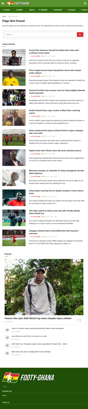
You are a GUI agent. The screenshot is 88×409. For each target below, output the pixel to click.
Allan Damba (36, 56)
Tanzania (57, 10)
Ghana (6, 10)
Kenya (31, 10)
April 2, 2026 (46, 116)
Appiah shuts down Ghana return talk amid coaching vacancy (55, 151)
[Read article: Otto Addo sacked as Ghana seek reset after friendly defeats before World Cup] (14, 218)
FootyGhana (35, 116)
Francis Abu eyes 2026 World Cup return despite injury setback (38, 318)
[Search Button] (85, 3)
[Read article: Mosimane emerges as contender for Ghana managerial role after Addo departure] (14, 177)
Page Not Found (13, 16)
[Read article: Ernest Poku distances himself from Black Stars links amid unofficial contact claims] (14, 57)
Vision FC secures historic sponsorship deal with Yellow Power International (38, 328)
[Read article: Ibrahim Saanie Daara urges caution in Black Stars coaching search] (14, 117)
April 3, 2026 (46, 56)
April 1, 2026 (46, 154)
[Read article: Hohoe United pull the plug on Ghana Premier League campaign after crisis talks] (14, 137)
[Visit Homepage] (44, 3)
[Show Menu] (3, 3)
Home (4, 16)
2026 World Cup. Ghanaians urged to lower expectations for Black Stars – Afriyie (39, 344)
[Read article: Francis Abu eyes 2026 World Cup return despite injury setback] (44, 287)
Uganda (70, 10)
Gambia (18, 10)
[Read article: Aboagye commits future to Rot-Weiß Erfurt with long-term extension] (14, 238)
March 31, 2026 (47, 176)
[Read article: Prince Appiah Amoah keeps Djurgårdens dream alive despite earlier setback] (14, 77)
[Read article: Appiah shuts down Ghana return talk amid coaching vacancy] (14, 157)
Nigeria (43, 10)
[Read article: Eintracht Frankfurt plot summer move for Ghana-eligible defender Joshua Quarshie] (14, 97)
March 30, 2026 (47, 236)
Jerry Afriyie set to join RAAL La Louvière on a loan (29, 336)
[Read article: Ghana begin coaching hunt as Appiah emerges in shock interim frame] (14, 197)
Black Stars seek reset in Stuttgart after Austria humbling (31, 352)
